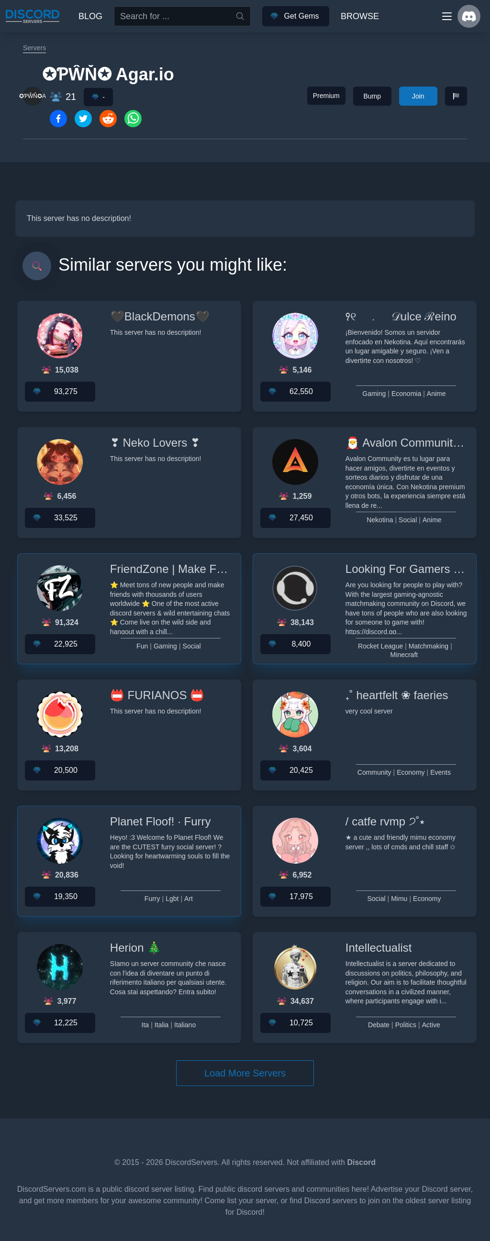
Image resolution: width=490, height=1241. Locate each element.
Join (418, 96)
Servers (34, 48)
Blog (90, 16)
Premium (326, 95)
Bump (372, 96)
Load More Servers (245, 1073)
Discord (361, 1162)
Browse (360, 16)
